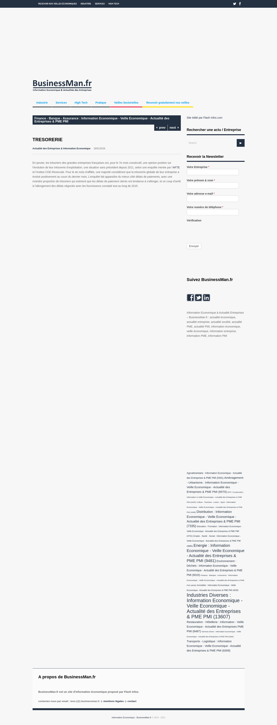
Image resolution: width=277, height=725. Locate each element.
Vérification (194, 220)
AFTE (176, 167)
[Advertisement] (138, 42)
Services (99, 4)
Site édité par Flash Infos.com (204, 117)
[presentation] (216, 229)
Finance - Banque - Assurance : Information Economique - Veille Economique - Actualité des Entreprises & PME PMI (102, 120)
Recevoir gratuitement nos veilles (167, 102)
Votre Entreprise (198, 167)
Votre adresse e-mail (201, 193)
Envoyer (194, 246)
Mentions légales (113, 701)
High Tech (114, 4)
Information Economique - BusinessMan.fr (131, 717)
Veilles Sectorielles (126, 102)
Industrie (86, 4)
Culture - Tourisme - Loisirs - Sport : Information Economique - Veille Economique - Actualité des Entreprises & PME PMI (214, 507)
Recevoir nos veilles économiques (57, 4)
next (174, 127)
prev (161, 127)
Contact (131, 701)
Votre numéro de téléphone (205, 207)
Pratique (100, 102)
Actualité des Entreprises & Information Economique (62, 148)
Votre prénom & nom (201, 180)
